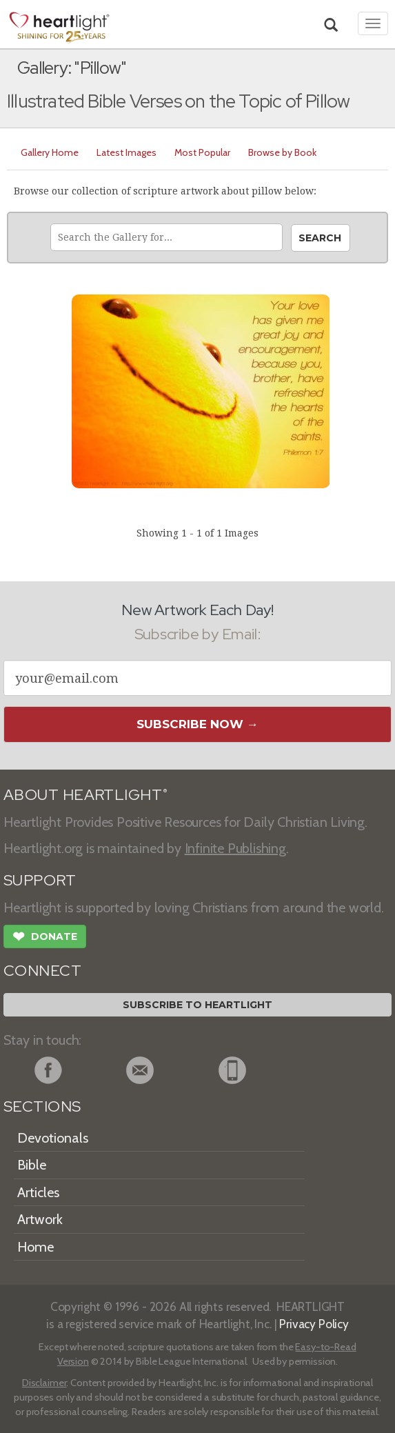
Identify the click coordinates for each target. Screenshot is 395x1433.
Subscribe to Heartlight (197, 1005)
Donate (44, 938)
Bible (31, 1164)
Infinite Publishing (235, 848)
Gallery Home (50, 152)
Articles (38, 1192)
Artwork (40, 1219)
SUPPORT (39, 880)
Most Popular (202, 152)
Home (35, 1247)
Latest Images (126, 152)
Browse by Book (282, 152)
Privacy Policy (314, 1323)
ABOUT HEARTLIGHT (85, 795)
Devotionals (52, 1138)
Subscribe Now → (197, 724)
